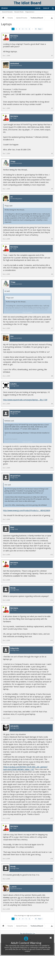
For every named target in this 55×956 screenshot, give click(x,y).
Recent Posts (19, 12)
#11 (52, 519)
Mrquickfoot (15, 412)
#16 (52, 718)
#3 (52, 153)
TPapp (12, 161)
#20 (52, 909)
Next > (40, 29)
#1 (52, 55)
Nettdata (14, 36)
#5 (52, 239)
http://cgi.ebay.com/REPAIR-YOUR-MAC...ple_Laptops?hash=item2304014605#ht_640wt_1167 (25, 768)
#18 (52, 858)
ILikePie (13, 384)
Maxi (12, 527)
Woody (13, 588)
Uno (11, 336)
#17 (52, 818)
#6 (52, 274)
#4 (52, 189)
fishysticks (14, 648)
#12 (52, 554)
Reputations (29, 12)
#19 (52, 879)
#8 (52, 376)
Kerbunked (14, 64)
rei (11, 197)
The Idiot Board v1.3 (27, 934)
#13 (52, 580)
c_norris (13, 887)
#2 (52, 108)
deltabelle (14, 726)
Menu (4, 8)
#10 (52, 468)
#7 (52, 328)
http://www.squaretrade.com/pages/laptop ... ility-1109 (25, 399)
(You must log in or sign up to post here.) (27, 915)
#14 (52, 600)
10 (36, 29)
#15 (52, 640)
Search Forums (7, 12)
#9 (52, 404)
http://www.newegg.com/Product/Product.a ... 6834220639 (26, 510)
